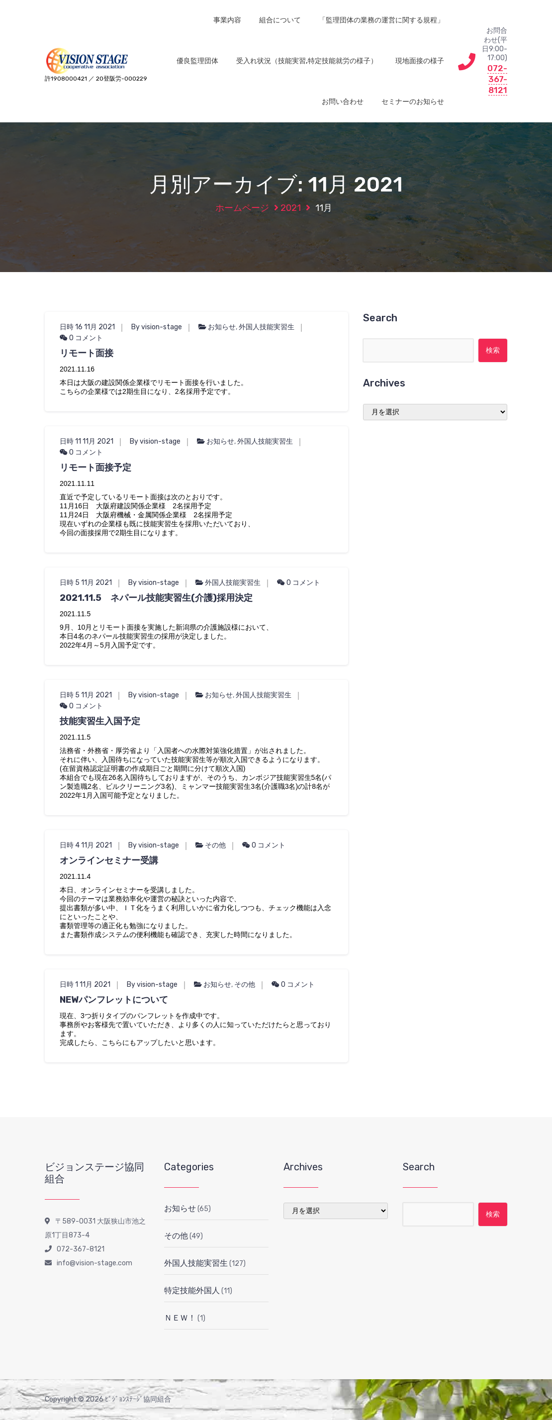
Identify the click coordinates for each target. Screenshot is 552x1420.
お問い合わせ (343, 101)
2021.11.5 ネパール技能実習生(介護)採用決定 (156, 597)
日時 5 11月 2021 (86, 582)
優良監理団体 (197, 61)
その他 (215, 845)
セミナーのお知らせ (412, 101)
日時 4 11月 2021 (86, 845)
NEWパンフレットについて (114, 999)
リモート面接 (86, 353)
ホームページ (242, 207)
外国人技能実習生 (266, 327)
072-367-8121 (497, 79)
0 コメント (81, 338)
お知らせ (222, 327)
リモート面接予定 (95, 467)
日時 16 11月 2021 (87, 327)
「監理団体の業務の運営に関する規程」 (381, 20)
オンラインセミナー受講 (109, 860)
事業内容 (227, 20)
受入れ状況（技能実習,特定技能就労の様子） (306, 61)
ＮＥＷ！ (180, 1318)
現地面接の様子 (419, 61)
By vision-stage (156, 327)
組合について (280, 20)
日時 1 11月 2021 (85, 984)
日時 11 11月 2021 (86, 441)
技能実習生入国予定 (100, 721)
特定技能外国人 (192, 1290)
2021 (290, 207)
